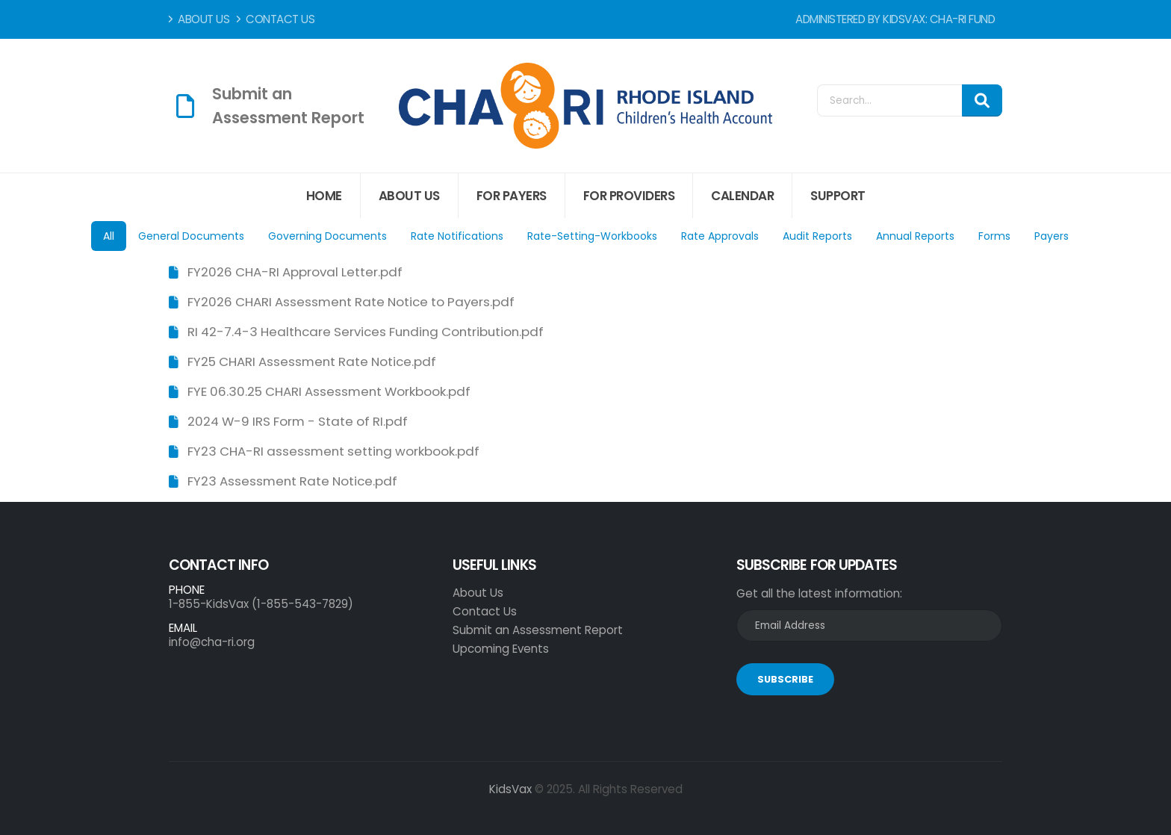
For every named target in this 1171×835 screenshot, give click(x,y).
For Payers (511, 196)
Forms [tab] (994, 236)
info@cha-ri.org (212, 642)
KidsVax (510, 789)
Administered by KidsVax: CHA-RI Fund (895, 19)
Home (324, 196)
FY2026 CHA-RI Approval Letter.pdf (295, 273)
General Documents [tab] (191, 236)
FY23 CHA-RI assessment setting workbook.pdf (333, 452)
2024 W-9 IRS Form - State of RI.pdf (297, 422)
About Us (199, 19)
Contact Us (275, 19)
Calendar (742, 196)
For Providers (629, 196)
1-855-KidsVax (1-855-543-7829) (261, 604)
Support (838, 196)
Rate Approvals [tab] (720, 236)
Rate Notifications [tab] (457, 236)
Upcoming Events (501, 648)
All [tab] (108, 236)
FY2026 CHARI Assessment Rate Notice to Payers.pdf (351, 302)
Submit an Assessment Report (538, 630)
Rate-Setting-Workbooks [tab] (592, 236)
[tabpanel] (585, 376)
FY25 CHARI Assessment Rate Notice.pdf (311, 362)
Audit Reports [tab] (817, 236)
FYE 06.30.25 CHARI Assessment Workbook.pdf (328, 392)
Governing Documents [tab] (327, 236)
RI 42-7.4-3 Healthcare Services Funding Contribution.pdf (365, 332)
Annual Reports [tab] (915, 236)
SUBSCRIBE (785, 679)
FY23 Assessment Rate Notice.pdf (292, 482)
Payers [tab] (1051, 236)
